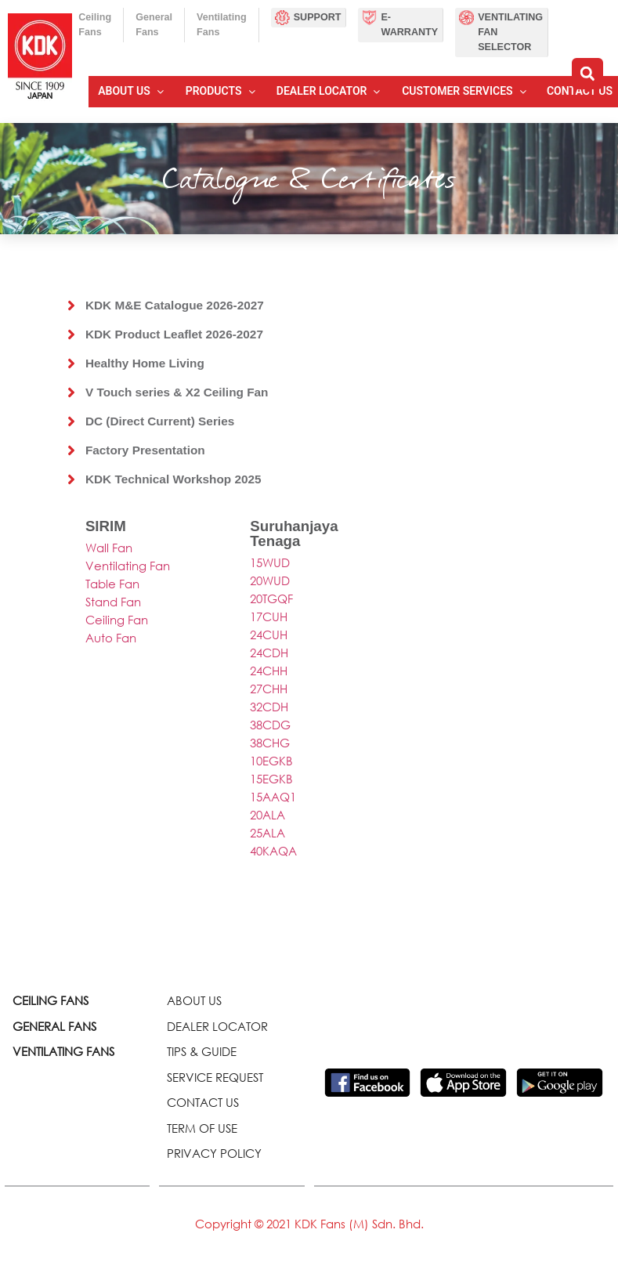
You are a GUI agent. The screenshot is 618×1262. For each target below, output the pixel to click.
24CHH (268, 671)
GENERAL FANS (54, 1026)
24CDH (269, 652)
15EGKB (271, 779)
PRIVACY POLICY (214, 1153)
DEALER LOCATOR (217, 1026)
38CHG (270, 743)
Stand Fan (113, 602)
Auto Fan (110, 638)
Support (318, 17)
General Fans (154, 25)
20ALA (267, 815)
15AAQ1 (273, 797)
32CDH (269, 707)
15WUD (270, 562)
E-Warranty (409, 25)
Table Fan (112, 584)
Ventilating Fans (222, 25)
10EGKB (271, 761)
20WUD (270, 580)
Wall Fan (108, 548)
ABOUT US (194, 1000)
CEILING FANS (51, 1000)
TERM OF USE (202, 1128)
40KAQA (273, 851)
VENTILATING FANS (63, 1051)
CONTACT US (203, 1102)
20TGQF (271, 598)
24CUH (268, 634)
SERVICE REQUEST (215, 1077)
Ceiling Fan (116, 620)
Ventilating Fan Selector (510, 32)
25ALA (267, 833)
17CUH (268, 616)
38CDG (270, 725)
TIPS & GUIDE (202, 1051)
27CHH (268, 689)
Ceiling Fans (94, 25)
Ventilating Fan (127, 566)
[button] (587, 73)
